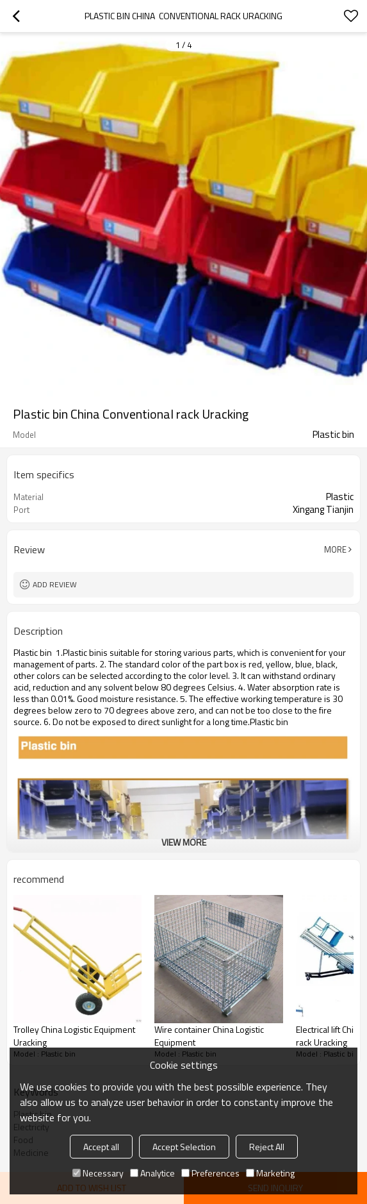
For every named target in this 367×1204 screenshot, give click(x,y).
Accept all (101, 1146)
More (335, 549)
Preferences (210, 1173)
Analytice (152, 1173)
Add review (55, 584)
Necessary (98, 1173)
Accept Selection (184, 1146)
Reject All (266, 1146)
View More (183, 842)
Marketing (270, 1173)
